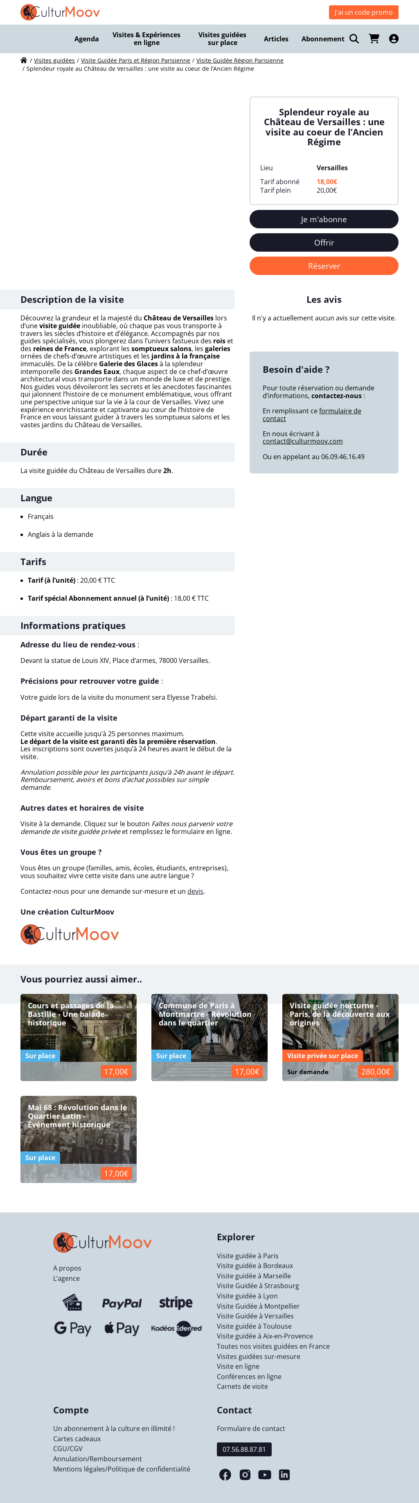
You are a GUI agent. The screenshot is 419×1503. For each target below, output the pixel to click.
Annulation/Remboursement (97, 1458)
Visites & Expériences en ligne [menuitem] (146, 38)
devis (195, 891)
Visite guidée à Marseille (254, 1275)
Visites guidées (54, 60)
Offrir (324, 242)
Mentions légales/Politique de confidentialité (121, 1469)
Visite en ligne (238, 1366)
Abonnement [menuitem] (323, 38)
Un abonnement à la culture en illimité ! (114, 1428)
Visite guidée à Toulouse (254, 1326)
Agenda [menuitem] (86, 38)
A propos (67, 1268)
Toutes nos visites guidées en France (273, 1346)
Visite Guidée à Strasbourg (258, 1285)
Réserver (324, 266)
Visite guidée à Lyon (247, 1295)
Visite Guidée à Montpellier (258, 1306)
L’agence (66, 1278)
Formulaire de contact (251, 1428)
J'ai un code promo (364, 12)
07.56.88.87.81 (244, 1449)
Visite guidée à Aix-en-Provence (265, 1336)
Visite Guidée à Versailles (255, 1315)
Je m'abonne (324, 219)
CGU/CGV (68, 1448)
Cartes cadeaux (77, 1438)
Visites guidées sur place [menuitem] (222, 38)
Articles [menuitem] (276, 38)
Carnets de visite (242, 1386)
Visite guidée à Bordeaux (255, 1265)
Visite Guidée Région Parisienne (240, 60)
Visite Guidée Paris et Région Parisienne (135, 60)
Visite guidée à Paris (248, 1255)
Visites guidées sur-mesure (258, 1356)
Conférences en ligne (249, 1376)
